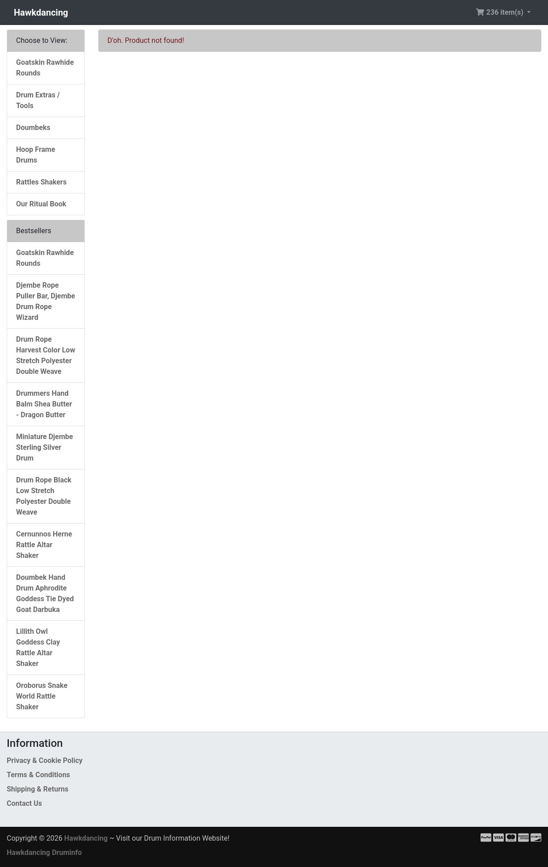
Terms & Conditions (38, 775)
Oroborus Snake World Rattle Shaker (41, 696)
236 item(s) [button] (500, 12)
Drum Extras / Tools (38, 100)
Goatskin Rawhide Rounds (45, 67)
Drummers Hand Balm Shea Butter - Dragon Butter (44, 404)
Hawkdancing (41, 12)
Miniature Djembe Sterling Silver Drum (44, 447)
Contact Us (24, 803)
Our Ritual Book (41, 204)
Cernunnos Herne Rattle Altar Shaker (44, 545)
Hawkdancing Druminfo (44, 852)
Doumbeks (33, 127)
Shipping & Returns (37, 789)
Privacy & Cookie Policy (45, 760)
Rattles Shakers (41, 182)
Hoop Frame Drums (35, 154)
